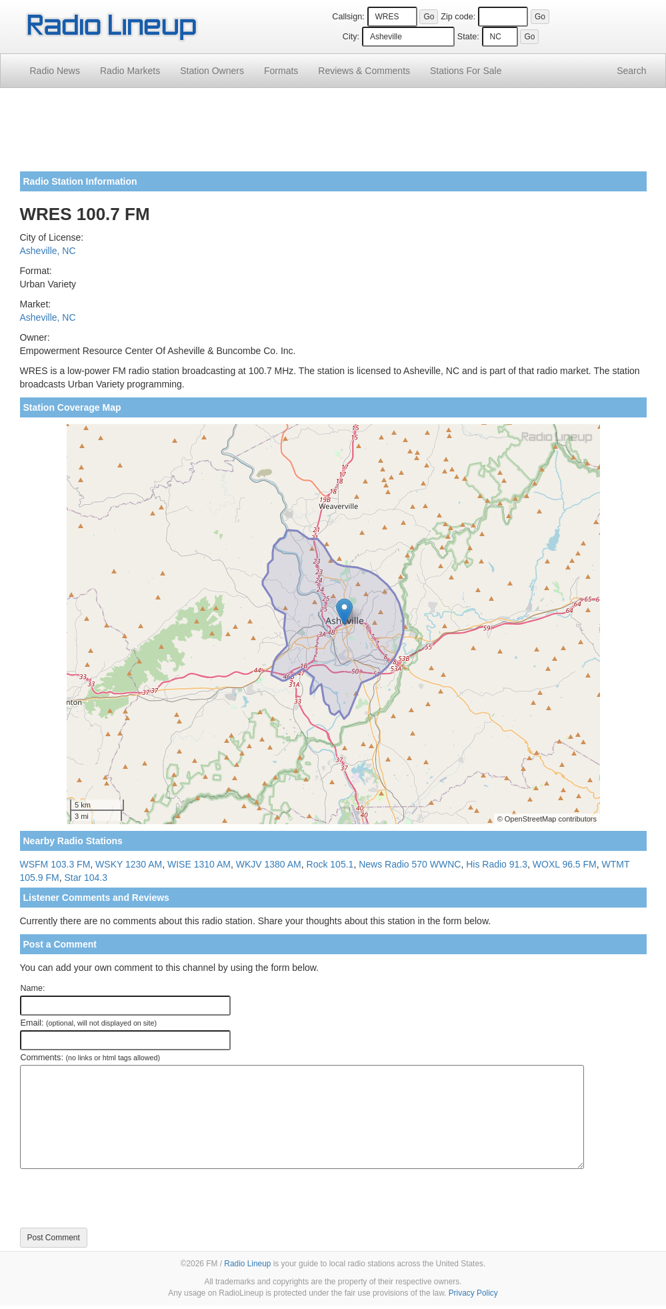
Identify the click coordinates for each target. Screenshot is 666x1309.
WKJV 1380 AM (268, 864)
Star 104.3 (85, 877)
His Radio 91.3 (496, 864)
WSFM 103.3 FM (55, 864)
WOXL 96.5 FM (565, 864)
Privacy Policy (473, 1293)
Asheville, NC (48, 250)
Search (631, 70)
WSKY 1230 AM (128, 864)
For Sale (465, 70)
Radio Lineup (247, 1263)
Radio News (55, 70)
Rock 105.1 (330, 864)
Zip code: (458, 16)
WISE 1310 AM (199, 864)
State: (468, 36)
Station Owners (212, 70)
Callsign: (348, 16)
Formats (281, 70)
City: (351, 36)
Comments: (90, 1057)
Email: (89, 1023)
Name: (33, 988)
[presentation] (121, 1198)
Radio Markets (130, 70)
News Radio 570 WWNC (410, 864)
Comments (364, 70)
